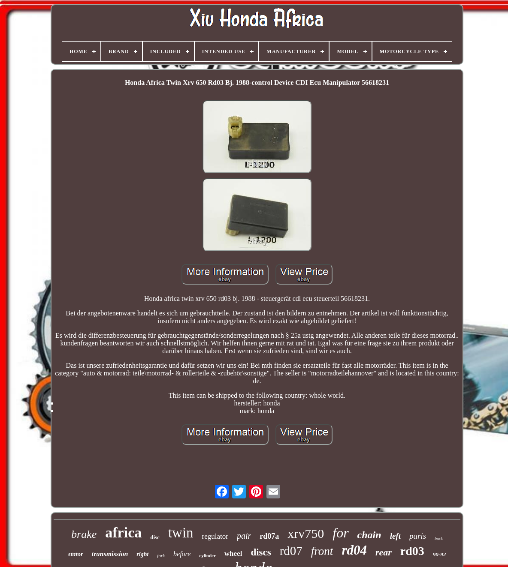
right (142, 554)
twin (181, 532)
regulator (215, 536)
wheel (233, 553)
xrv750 (305, 533)
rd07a (269, 536)
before (181, 554)
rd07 (291, 551)
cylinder (207, 555)
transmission (110, 554)
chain (369, 534)
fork (161, 555)
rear (383, 552)
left (395, 535)
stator (75, 554)
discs (261, 552)
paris (417, 535)
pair (244, 535)
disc (155, 537)
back (439, 538)
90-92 (439, 554)
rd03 (412, 551)
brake (84, 534)
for (340, 532)
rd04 (354, 550)
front (322, 551)
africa (123, 532)
